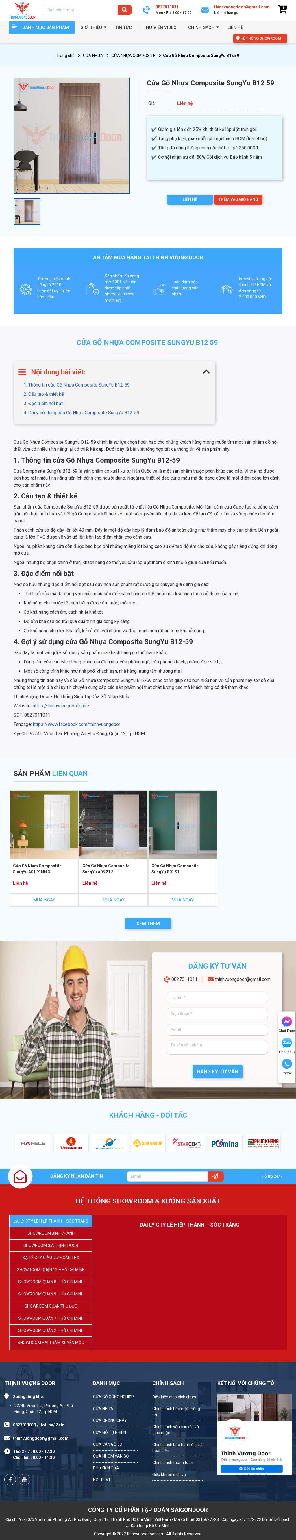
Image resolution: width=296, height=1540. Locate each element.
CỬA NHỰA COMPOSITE (134, 55)
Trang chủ (65, 55)
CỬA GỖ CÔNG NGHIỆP (113, 1397)
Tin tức (123, 27)
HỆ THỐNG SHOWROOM (260, 38)
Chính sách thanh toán (172, 1462)
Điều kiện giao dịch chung (174, 1397)
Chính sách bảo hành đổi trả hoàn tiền (177, 1447)
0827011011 (184, 979)
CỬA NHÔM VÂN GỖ (111, 1456)
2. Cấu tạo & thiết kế (44, 394)
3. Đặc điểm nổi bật (43, 403)
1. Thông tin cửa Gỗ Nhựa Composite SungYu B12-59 (77, 385)
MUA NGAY (44, 900)
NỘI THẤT (102, 1480)
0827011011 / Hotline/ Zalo (38, 1425)
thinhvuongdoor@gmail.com (243, 979)
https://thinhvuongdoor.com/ (61, 706)
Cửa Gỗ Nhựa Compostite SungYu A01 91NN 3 (37, 869)
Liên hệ (235, 27)
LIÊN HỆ (190, 199)
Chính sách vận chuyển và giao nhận (175, 1429)
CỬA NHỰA (93, 55)
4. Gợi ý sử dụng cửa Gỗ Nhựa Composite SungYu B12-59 (81, 412)
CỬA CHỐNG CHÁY (110, 1420)
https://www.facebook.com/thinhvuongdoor (76, 724)
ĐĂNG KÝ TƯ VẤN (217, 1071)
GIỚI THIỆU (91, 27)
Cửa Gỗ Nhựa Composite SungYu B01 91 (175, 869)
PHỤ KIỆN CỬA (106, 1468)
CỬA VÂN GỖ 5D (107, 1444)
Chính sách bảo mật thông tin (176, 1411)
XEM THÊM (148, 923)
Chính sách (201, 27)
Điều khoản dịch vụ (169, 1474)
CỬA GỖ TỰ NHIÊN (109, 1432)
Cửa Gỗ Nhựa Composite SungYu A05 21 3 (106, 869)
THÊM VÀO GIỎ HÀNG (238, 199)
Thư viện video (160, 27)
